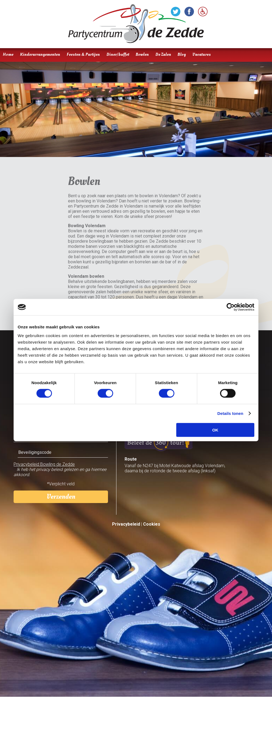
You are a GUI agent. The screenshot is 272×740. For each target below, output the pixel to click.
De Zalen (163, 54)
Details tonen (230, 413)
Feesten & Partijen (83, 54)
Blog (182, 54)
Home (8, 54)
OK (215, 429)
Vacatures (201, 54)
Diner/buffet (117, 54)
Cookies (151, 524)
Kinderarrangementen (40, 54)
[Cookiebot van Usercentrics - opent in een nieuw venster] (230, 307)
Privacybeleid (126, 524)
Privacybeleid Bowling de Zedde (44, 464)
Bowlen (142, 54)
